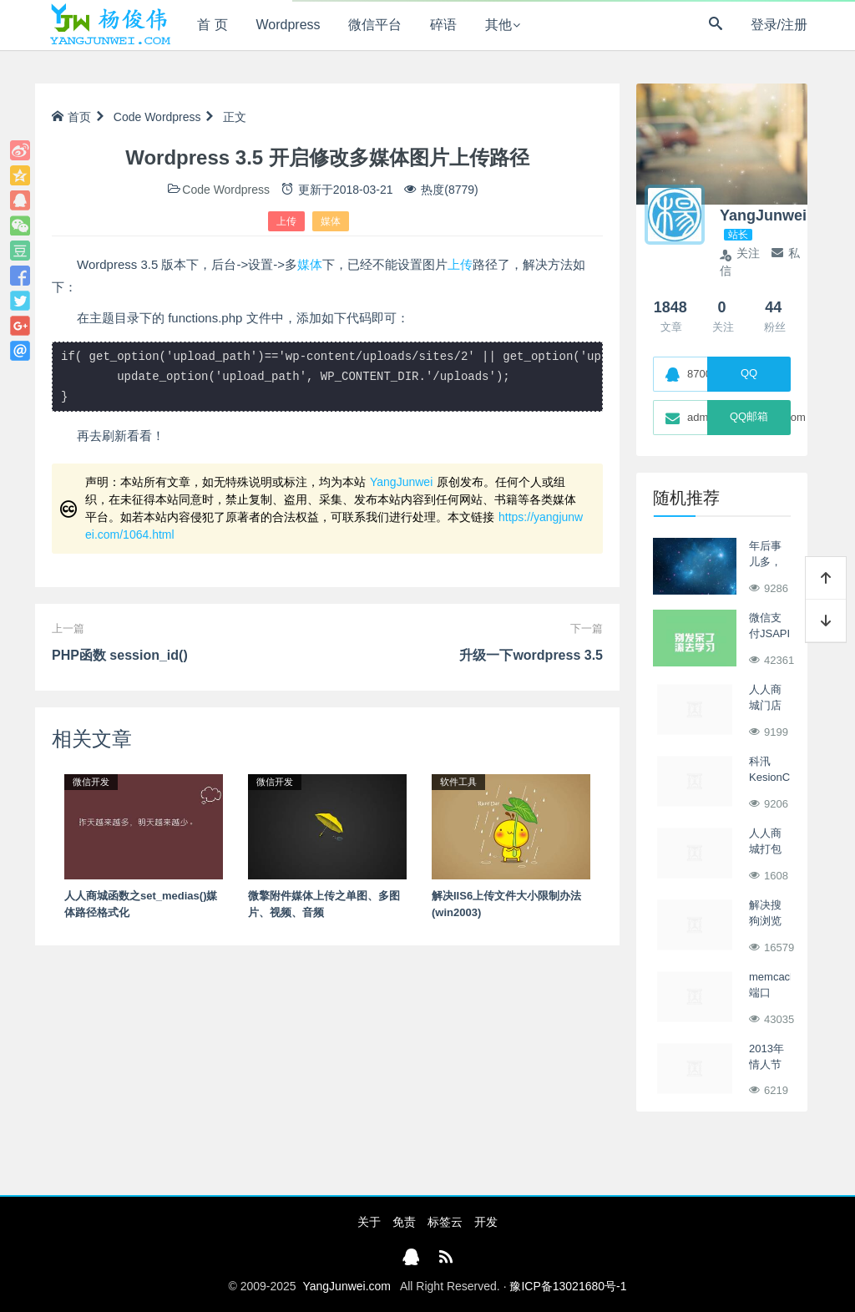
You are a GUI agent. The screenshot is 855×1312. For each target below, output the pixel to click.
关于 (369, 1221)
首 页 (212, 25)
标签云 (445, 1221)
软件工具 (458, 782)
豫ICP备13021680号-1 (567, 1286)
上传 (286, 221)
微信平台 (375, 25)
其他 (498, 25)
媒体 (331, 221)
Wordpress (288, 25)
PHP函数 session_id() (120, 655)
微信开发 (91, 782)
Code (127, 117)
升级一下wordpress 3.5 (531, 655)
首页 (71, 117)
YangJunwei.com (346, 1286)
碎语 (443, 25)
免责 (404, 1221)
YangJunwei (401, 482)
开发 (486, 1221)
